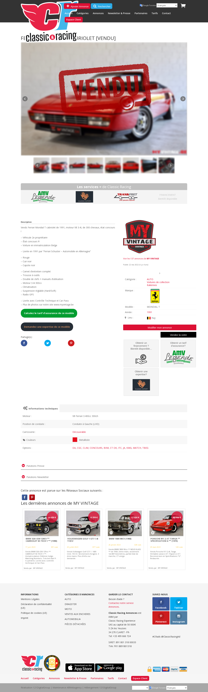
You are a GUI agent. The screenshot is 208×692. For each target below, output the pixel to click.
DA (74, 447)
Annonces (98, 13)
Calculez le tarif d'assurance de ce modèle (49, 313)
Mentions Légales (30, 599)
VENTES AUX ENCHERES (77, 614)
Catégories (83, 13)
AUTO (150, 279)
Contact (166, 13)
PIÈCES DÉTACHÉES (75, 624)
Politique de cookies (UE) (34, 612)
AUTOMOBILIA (73, 619)
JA (124, 447)
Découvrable (79, 431)
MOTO (68, 609)
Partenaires (141, 13)
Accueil (68, 13)
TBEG (145, 447)
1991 (149, 312)
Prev (37, 165)
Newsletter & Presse (119, 13)
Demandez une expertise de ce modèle (47, 326)
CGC (79, 447)
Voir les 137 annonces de (141, 258)
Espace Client (73, 20)
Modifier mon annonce (160, 327)
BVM (106, 447)
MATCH (137, 447)
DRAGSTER (71, 604)
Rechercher (101, 6)
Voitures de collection (158, 282)
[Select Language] (166, 5)
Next (170, 165)
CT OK (113, 447)
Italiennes (152, 285)
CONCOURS (96, 447)
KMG (129, 447)
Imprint (24, 617)
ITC (120, 447)
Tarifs (155, 13)
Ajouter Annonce (77, 6)
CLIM (85, 447)
